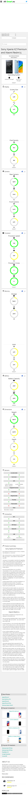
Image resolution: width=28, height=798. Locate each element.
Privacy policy (5, 773)
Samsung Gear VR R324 (7, 750)
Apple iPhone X (5, 697)
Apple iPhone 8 (5, 701)
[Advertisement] (14, 17)
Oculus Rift (4, 756)
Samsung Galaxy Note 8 (7, 705)
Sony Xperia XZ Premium (14, 55)
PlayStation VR (5, 752)
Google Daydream (6, 754)
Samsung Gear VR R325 (7, 748)
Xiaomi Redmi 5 (14, 57)
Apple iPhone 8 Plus (6, 703)
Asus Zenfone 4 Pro (6, 699)
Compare (14, 38)
